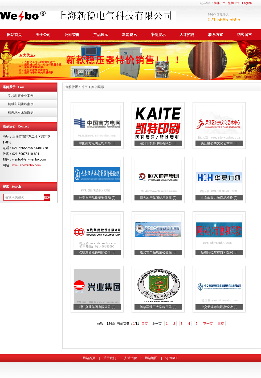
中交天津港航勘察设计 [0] (219, 307)
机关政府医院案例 (21, 112)
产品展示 (100, 34)
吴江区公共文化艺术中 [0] (219, 143)
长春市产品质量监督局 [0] (97, 198)
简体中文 (220, 3)
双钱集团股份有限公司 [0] (97, 252)
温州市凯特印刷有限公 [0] (158, 143)
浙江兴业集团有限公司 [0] (97, 307)
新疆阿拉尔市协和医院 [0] (219, 252)
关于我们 (109, 358)
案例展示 (158, 34)
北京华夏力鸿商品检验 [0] (219, 198)
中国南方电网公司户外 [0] (97, 143)
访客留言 (244, 34)
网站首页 (14, 34)
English (247, 3)
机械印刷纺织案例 (21, 104)
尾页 (221, 324)
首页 (84, 87)
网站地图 (151, 358)
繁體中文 (234, 3)
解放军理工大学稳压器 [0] (158, 307)
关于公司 (43, 34)
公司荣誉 (71, 34)
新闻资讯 (129, 34)
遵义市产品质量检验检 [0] (158, 252)
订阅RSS (171, 358)
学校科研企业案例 (21, 96)
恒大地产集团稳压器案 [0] (158, 198)
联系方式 (215, 34)
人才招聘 (187, 34)
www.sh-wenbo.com (26, 165)
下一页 (208, 324)
